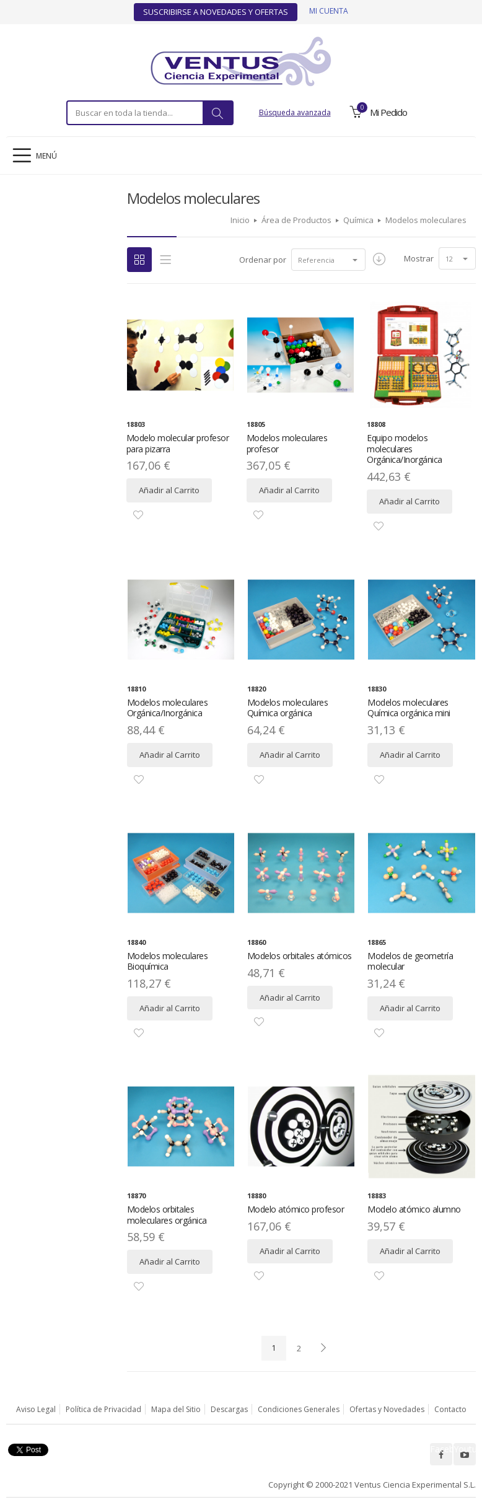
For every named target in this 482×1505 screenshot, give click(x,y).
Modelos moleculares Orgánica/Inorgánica (167, 707)
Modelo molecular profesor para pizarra (177, 443)
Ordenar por (262, 259)
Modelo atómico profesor (295, 1209)
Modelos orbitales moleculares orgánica (167, 1214)
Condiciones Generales (299, 1409)
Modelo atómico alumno (414, 1209)
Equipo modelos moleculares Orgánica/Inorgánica (404, 448)
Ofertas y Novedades (386, 1409)
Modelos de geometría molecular (410, 961)
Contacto (450, 1409)
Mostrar (419, 258)
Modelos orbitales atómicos (299, 956)
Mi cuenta (328, 11)
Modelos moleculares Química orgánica (287, 707)
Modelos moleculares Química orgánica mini (408, 707)
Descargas (229, 1409)
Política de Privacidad (103, 1409)
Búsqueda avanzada (295, 112)
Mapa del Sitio (176, 1409)
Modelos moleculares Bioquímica (167, 961)
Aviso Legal (36, 1409)
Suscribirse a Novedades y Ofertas (215, 11)
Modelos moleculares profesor (287, 443)
